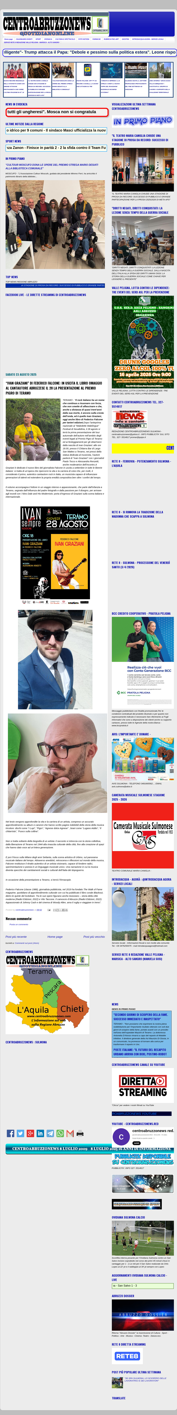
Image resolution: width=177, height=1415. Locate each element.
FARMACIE (96, 39)
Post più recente (16, 936)
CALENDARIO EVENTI (24, 39)
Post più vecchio (94, 936)
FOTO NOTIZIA (83, 39)
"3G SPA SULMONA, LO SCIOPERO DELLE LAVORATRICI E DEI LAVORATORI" (145, 1379)
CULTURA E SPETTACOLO (65, 39)
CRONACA (48, 39)
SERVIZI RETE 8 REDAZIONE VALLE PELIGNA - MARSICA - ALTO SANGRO (31, 42)
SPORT (38, 39)
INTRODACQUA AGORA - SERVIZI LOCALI (148, 39)
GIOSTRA (125, 39)
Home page (8, 39)
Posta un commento (19, 924)
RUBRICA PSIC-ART (111, 39)
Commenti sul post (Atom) (27, 943)
